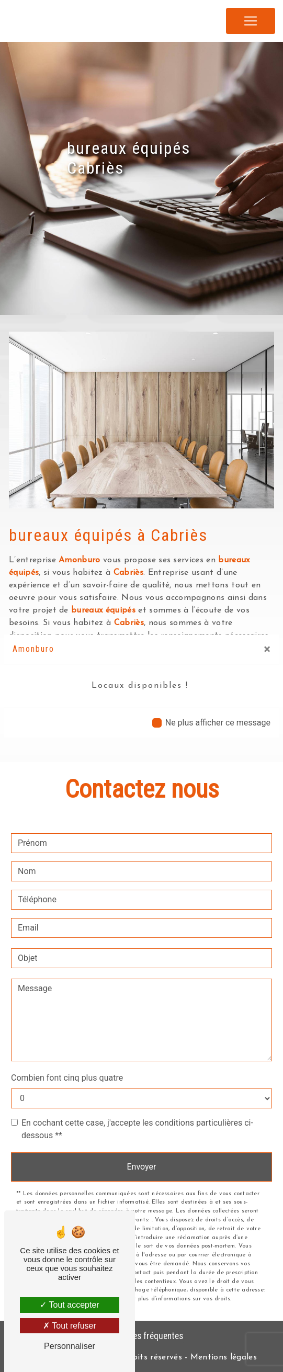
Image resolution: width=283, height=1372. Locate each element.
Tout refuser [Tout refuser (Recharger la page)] (69, 1325)
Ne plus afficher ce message (217, 723)
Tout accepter (69, 1304)
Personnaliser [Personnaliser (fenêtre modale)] (69, 1346)
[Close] (267, 649)
